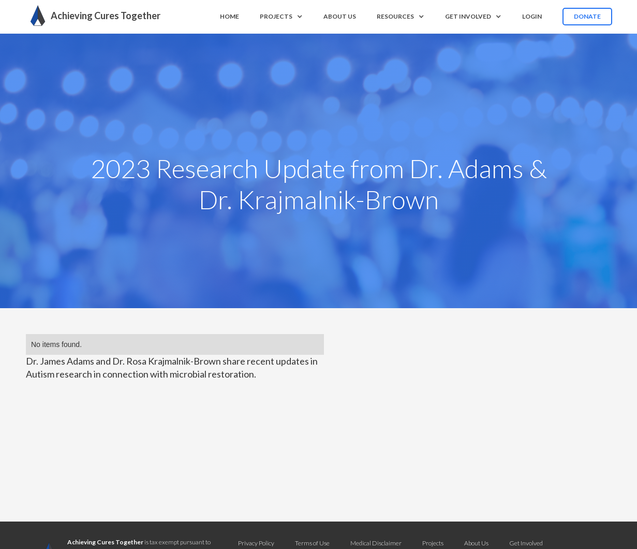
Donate (587, 16)
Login (532, 16)
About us (339, 16)
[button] (281, 16)
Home (229, 16)
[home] (92, 15)
